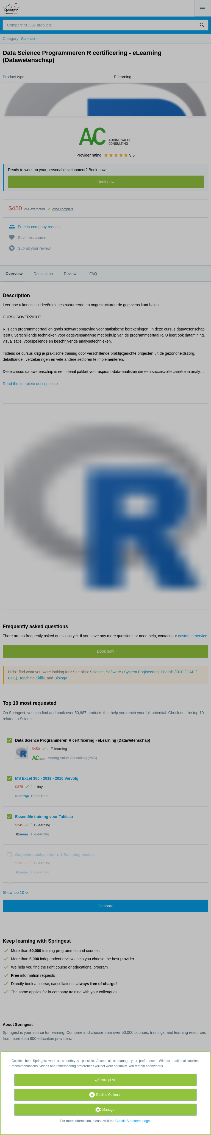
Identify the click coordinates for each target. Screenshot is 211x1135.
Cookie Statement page (132, 1121)
